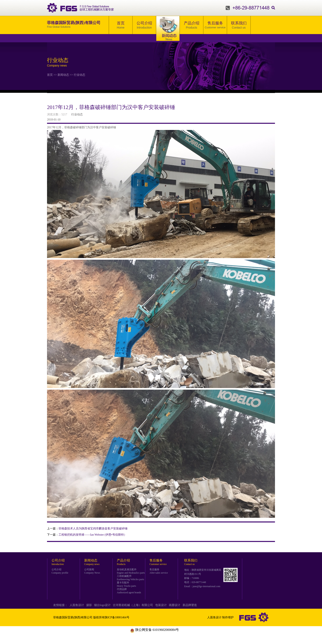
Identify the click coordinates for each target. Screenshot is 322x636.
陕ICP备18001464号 (117, 617)
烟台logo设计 (102, 605)
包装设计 (161, 605)
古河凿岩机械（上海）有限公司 (133, 605)
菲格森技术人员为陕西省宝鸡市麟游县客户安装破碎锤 (93, 528)
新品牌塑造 (190, 605)
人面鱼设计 (77, 605)
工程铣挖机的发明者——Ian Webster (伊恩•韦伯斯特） (93, 534)
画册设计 (174, 605)
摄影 (89, 605)
